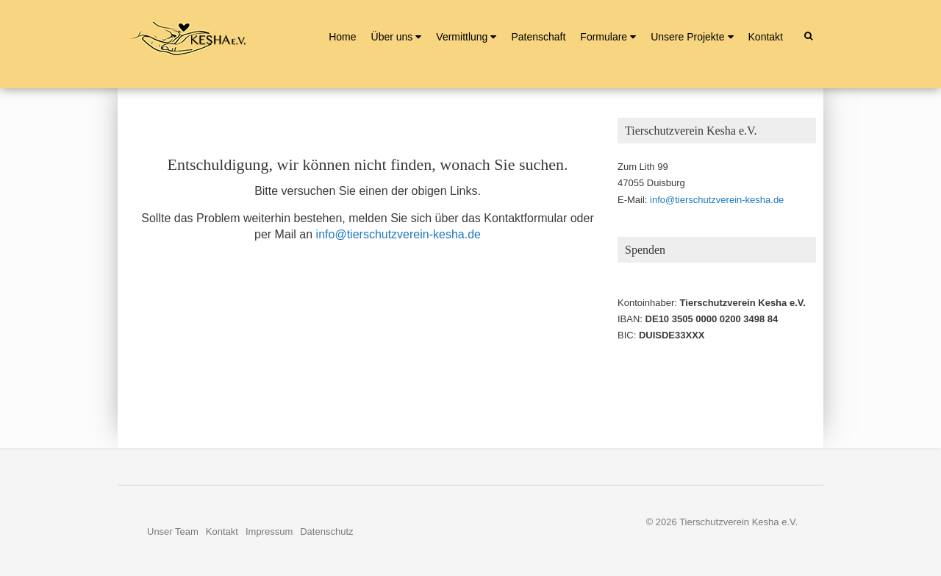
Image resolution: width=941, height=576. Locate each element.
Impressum (269, 531)
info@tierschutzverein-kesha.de (398, 234)
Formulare (603, 37)
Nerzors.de (799, 535)
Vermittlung (461, 37)
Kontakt (765, 37)
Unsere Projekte (687, 37)
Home (342, 37)
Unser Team (172, 531)
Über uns (392, 37)
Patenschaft (538, 37)
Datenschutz (326, 531)
